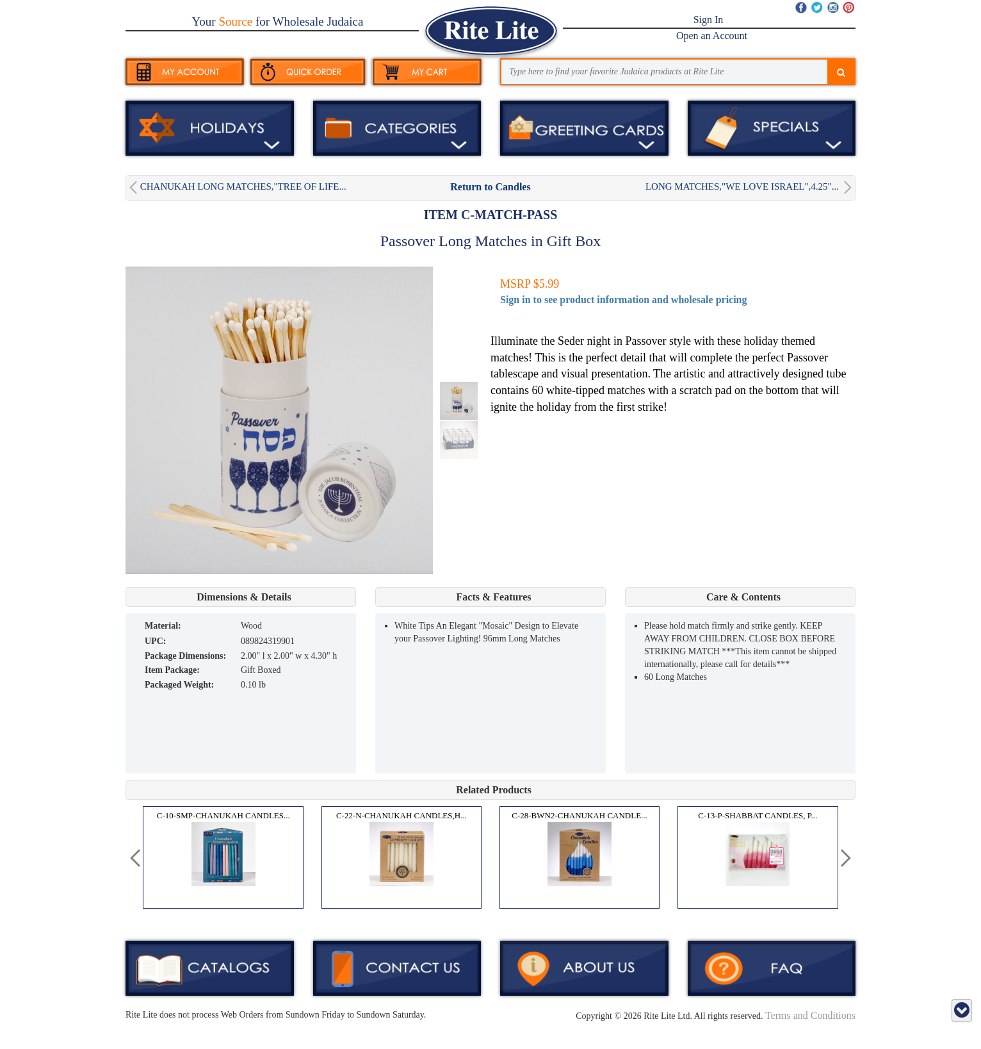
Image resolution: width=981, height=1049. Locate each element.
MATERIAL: (163, 626)
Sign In (708, 19)
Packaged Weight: (179, 685)
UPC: (155, 641)
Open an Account (711, 35)
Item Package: (172, 670)
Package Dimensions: (185, 656)
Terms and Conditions (810, 1015)
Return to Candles (490, 186)
